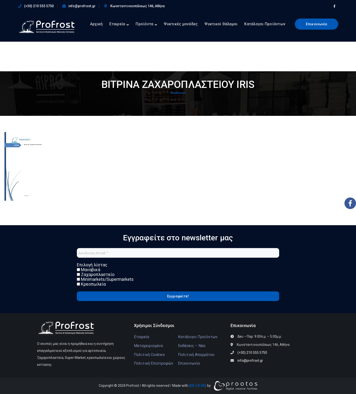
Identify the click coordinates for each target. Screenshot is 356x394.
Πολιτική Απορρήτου (196, 354)
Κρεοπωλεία (91, 284)
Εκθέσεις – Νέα (191, 345)
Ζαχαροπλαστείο (95, 274)
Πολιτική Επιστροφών (153, 363)
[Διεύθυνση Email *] (178, 253)
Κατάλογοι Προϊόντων (198, 337)
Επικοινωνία (316, 24)
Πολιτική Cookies (149, 354)
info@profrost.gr (82, 6)
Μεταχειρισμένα (148, 345)
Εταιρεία (141, 337)
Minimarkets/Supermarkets (105, 279)
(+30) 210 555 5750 (39, 6)
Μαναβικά (88, 269)
